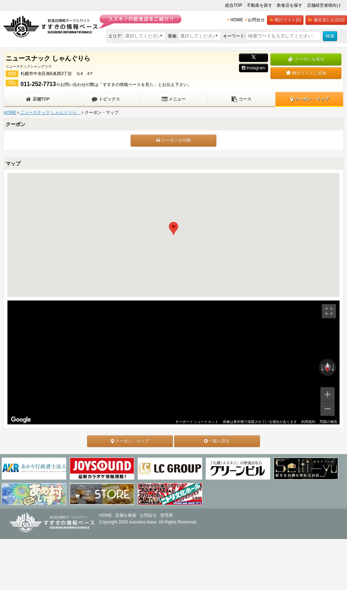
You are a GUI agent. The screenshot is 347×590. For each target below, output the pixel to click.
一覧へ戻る (217, 441)
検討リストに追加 (306, 72)
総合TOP (233, 5)
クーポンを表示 (306, 59)
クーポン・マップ (309, 99)
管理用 (166, 515)
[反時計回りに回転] (321, 367)
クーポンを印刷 (173, 140)
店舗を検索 (125, 515)
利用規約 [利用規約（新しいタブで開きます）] (308, 422)
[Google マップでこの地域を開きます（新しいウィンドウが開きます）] (21, 419)
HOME (10, 112)
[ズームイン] (327, 394)
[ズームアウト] (327, 409)
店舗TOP (38, 99)
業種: (172, 36)
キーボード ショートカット (196, 422)
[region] (173, 362)
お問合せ (148, 515)
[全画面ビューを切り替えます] (329, 311)
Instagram (254, 67)
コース (241, 99)
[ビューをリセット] (327, 367)
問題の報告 (328, 422)
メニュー (174, 99)
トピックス (106, 99)
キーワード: (234, 36)
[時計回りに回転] (333, 367)
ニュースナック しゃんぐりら (50, 112)
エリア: (115, 36)
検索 (330, 36)
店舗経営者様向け (324, 5)
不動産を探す (259, 5)
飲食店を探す (289, 5)
